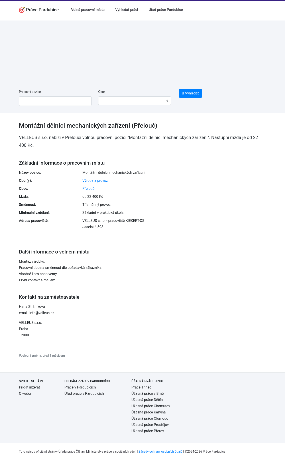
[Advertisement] (142, 51)
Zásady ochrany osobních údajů (160, 451)
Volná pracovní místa (88, 10)
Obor (101, 92)
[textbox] (107, 100)
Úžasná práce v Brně (147, 393)
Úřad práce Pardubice (166, 10)
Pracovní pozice (30, 92)
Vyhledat (190, 93)
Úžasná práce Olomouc (149, 418)
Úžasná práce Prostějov (150, 425)
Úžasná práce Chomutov (150, 406)
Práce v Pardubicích (80, 387)
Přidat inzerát (29, 387)
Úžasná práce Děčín (147, 400)
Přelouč (88, 188)
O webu (25, 393)
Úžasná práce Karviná (148, 412)
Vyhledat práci (126, 10)
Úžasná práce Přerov (147, 431)
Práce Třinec (141, 387)
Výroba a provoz (95, 180)
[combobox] (134, 100)
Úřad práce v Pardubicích (84, 393)
